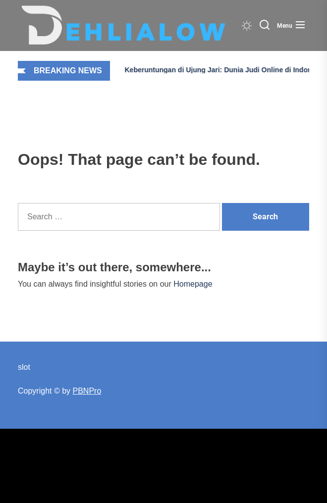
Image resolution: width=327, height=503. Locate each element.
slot (24, 367)
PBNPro (87, 391)
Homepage (192, 284)
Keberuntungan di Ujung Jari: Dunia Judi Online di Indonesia (214, 70)
